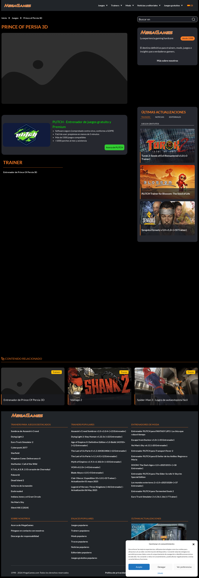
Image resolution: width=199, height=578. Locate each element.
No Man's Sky (17, 502)
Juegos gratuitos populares (84, 558)
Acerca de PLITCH (114, 147)
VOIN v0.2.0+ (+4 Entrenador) (85, 467)
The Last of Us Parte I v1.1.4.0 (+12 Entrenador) (94, 456)
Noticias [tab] (159, 117)
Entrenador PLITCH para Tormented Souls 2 (152, 491)
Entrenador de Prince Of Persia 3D (20, 172)
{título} (160, 573)
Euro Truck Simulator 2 (22, 442)
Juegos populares (79, 525)
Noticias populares (80, 547)
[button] (193, 544)
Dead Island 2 (17, 480)
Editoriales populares (81, 552)
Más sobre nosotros (167, 60)
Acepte (139, 567)
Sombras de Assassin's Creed (25, 431)
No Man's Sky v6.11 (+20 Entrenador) (149, 445)
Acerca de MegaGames (22, 525)
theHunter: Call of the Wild (24, 464)
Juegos (15, 18)
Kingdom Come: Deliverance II (25, 458)
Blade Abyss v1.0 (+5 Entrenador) (87, 472)
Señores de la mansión (21, 485)
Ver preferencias (184, 567)
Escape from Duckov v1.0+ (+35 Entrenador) (152, 440)
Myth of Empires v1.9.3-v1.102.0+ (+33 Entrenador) (96, 461)
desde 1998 (187, 38)
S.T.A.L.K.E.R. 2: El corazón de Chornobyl (30, 469)
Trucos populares (79, 541)
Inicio (4, 18)
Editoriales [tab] (175, 117)
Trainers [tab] (145, 117)
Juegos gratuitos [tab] (150, 124)
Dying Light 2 (17, 436)
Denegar (161, 567)
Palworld (15, 474)
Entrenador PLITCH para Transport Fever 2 (152, 450)
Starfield (15, 453)
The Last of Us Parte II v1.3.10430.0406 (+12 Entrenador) (98, 450)
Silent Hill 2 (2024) (20, 507)
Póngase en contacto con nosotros (27, 530)
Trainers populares (80, 530)
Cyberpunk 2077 (19, 447)
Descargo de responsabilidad (25, 536)
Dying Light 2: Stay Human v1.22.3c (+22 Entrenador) (96, 436)
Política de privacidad (115, 572)
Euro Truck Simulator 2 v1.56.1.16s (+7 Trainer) (154, 496)
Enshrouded (17, 491)
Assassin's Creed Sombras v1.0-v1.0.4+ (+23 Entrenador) (98, 431)
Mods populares (79, 536)
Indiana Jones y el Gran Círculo (26, 496)
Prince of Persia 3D (32, 18)
